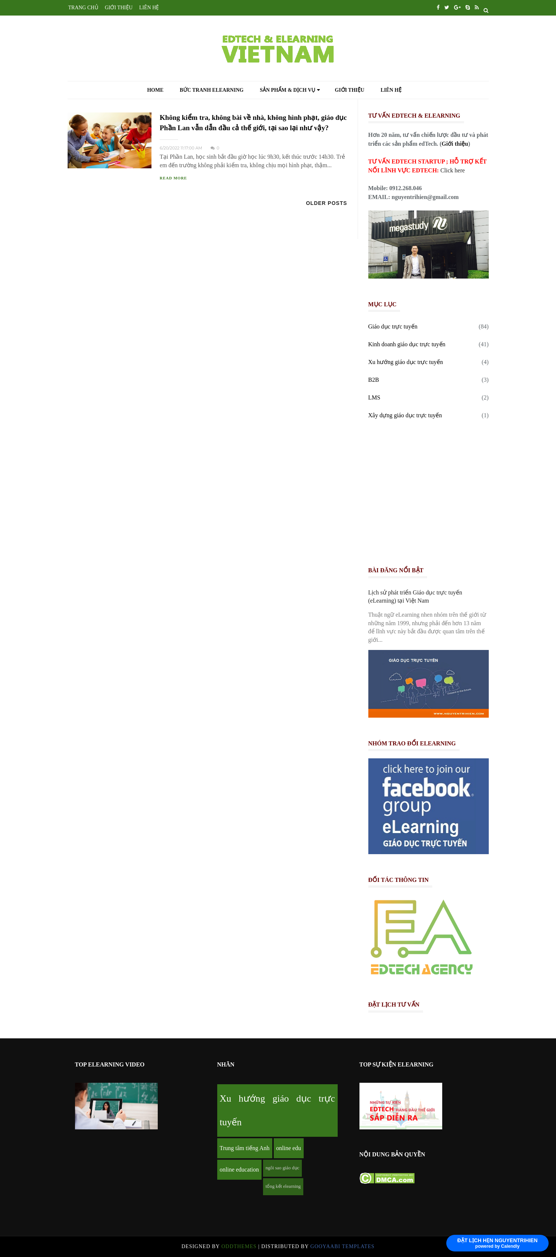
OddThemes (238, 1246)
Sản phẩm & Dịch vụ (290, 90)
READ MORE (173, 178)
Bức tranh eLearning (212, 90)
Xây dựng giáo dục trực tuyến (405, 415)
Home (155, 90)
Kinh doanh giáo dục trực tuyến (407, 344)
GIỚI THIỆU (119, 7)
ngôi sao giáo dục (283, 1167)
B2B (373, 380)
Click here (452, 170)
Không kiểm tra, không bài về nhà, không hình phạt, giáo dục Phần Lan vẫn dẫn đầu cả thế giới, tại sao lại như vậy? (253, 123)
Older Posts (326, 203)
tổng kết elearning (283, 1186)
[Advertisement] (431, 495)
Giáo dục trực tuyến (393, 326)
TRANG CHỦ (83, 7)
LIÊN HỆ (149, 7)
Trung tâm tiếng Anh (245, 1148)
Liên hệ (391, 90)
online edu (288, 1148)
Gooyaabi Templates (342, 1246)
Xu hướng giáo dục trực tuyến (405, 362)
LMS (374, 397)
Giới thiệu (349, 90)
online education (239, 1169)
